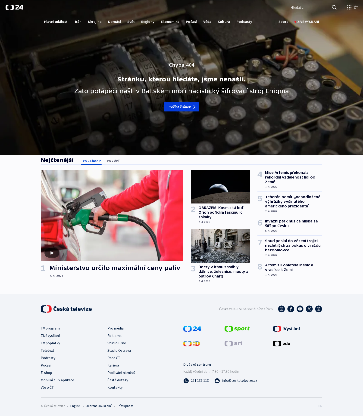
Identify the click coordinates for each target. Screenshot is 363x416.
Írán (78, 21)
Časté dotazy (117, 380)
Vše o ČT (47, 387)
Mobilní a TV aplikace (57, 380)
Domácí (114, 21)
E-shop (46, 372)
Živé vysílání (50, 335)
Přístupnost (125, 406)
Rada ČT (113, 357)
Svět (131, 21)
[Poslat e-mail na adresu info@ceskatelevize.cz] (235, 380)
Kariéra (113, 365)
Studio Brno (116, 343)
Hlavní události (56, 21)
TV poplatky (50, 343)
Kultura (224, 21)
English (75, 406)
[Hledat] (334, 7)
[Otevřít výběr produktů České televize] (352, 7)
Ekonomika (170, 21)
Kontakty (114, 387)
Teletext (47, 350)
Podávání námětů (121, 372)
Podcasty (244, 21)
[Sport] (283, 21)
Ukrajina (95, 21)
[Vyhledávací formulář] (314, 7)
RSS (319, 406)
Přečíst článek (182, 107)
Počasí (191, 21)
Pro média (115, 328)
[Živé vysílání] (306, 21)
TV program (50, 328)
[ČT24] (14, 7)
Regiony (147, 21)
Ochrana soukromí (99, 406)
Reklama (114, 335)
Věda (207, 21)
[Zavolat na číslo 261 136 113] (196, 380)
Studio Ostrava (119, 350)
